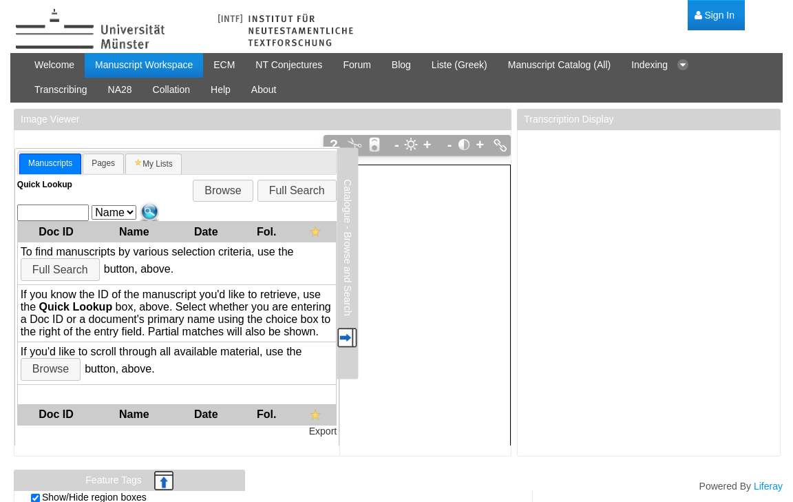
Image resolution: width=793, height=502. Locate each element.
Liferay (768, 486)
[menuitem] (714, 15)
